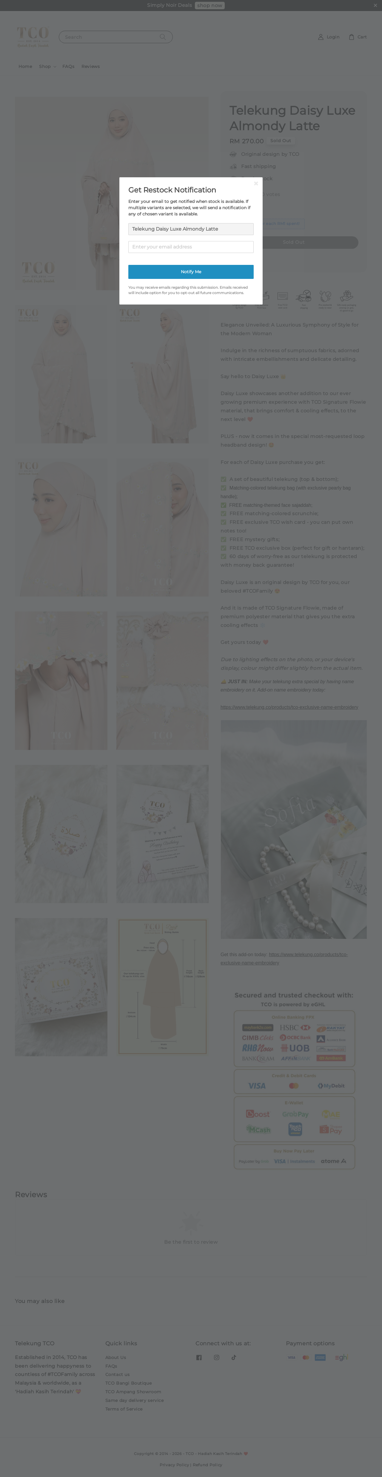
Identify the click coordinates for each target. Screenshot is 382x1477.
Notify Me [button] (191, 271)
